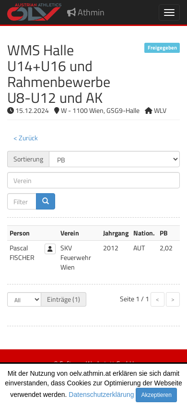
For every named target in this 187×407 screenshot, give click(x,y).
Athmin (86, 12)
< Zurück (25, 138)
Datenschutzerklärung (101, 394)
